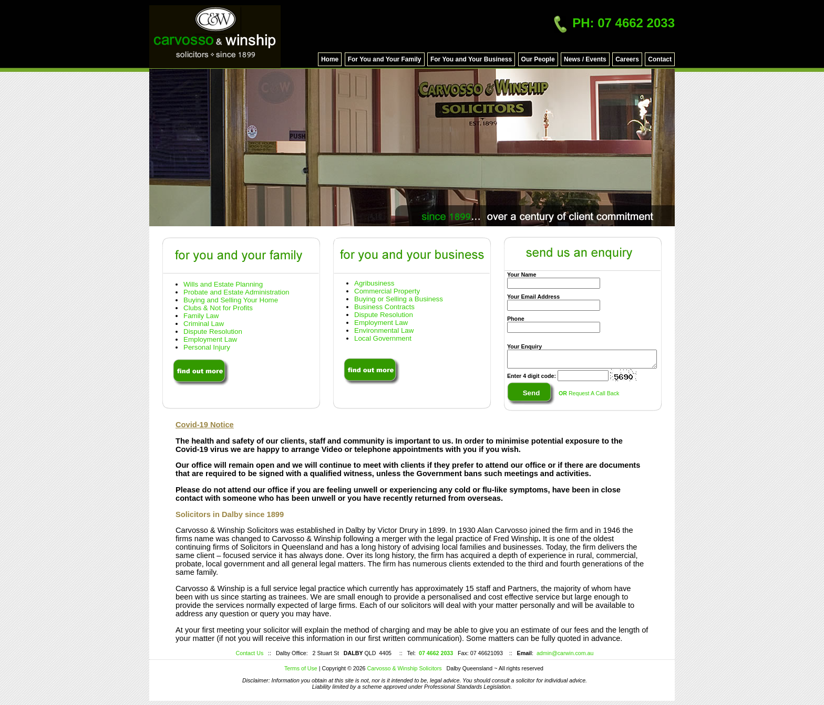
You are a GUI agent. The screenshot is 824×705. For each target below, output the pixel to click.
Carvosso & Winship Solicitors (407, 668)
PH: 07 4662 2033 (614, 23)
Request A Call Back (588, 396)
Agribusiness (374, 283)
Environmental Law (384, 330)
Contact (660, 59)
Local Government (382, 338)
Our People (538, 59)
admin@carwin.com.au (565, 653)
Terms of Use (300, 668)
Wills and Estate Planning (223, 284)
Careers (627, 59)
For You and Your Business (471, 59)
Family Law (201, 316)
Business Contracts (384, 307)
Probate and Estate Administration (236, 292)
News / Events (585, 59)
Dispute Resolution (212, 331)
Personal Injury (206, 347)
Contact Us (250, 653)
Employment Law (210, 339)
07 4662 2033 (436, 653)
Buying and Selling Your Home (230, 300)
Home (329, 59)
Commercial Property (387, 291)
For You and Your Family (384, 59)
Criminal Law (203, 324)
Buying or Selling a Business (398, 299)
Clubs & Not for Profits (218, 308)
